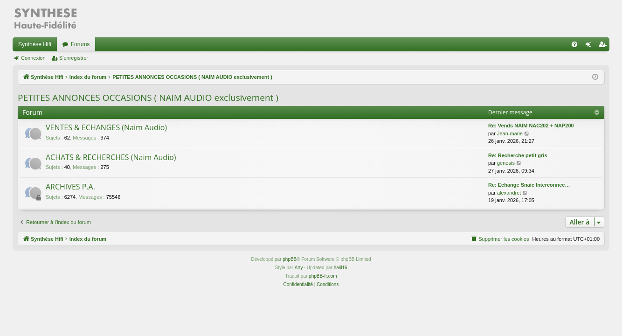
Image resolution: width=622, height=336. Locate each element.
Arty (299, 267)
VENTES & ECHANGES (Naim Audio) (106, 127)
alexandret (509, 193)
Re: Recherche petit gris (517, 155)
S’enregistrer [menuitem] (604, 46)
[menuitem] (574, 44)
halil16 (340, 267)
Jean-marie (510, 133)
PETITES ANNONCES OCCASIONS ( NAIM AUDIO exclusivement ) (148, 97)
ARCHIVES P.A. (70, 187)
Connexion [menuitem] (590, 46)
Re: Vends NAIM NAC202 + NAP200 (531, 125)
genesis (506, 163)
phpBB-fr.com (323, 276)
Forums (80, 44)
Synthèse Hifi (34, 44)
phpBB (290, 259)
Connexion (33, 58)
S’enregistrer (73, 58)
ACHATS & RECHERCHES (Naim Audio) (111, 157)
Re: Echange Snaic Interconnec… (529, 185)
